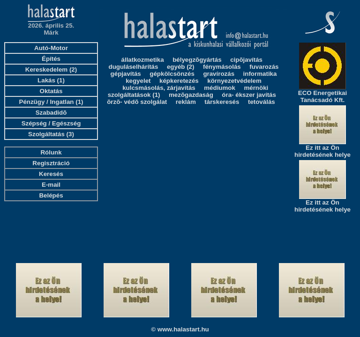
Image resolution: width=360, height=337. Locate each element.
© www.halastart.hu (180, 329)
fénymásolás (222, 66)
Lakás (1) (51, 80)
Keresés (51, 173)
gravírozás (218, 73)
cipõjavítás (246, 59)
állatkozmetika (142, 59)
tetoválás (261, 101)
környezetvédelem (234, 80)
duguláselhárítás (133, 66)
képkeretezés (179, 80)
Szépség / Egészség (51, 123)
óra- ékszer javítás (249, 94)
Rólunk (50, 152)
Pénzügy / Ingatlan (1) (51, 101)
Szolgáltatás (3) (51, 134)
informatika (260, 73)
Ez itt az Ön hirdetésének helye (322, 151)
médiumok (219, 87)
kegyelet (138, 80)
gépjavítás (126, 73)
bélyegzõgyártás (196, 59)
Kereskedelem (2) (51, 69)
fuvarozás (263, 66)
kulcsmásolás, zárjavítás (158, 87)
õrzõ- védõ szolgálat (137, 101)
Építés (51, 58)
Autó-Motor (51, 47)
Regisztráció (50, 163)
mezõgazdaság (191, 94)
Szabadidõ (51, 112)
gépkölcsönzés (172, 73)
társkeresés (221, 101)
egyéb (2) (181, 66)
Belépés (51, 195)
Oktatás (51, 91)
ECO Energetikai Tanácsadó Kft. (322, 96)
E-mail (51, 184)
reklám (186, 101)
